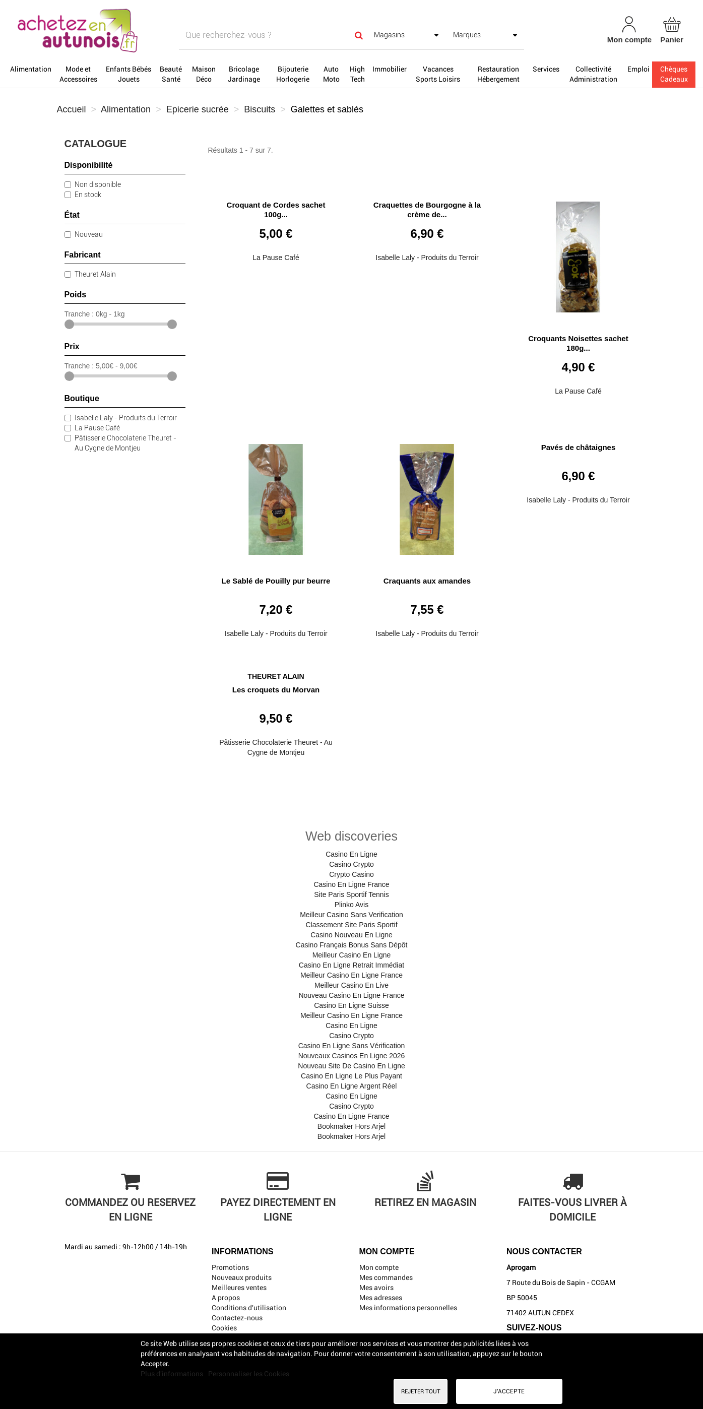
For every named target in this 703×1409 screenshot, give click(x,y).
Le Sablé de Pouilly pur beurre (276, 581)
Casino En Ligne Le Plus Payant (351, 1076)
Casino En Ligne (351, 854)
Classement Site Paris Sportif (351, 925)
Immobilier (389, 69)
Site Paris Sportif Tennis (351, 894)
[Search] (359, 35)
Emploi (638, 69)
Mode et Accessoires (78, 74)
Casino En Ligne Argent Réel (351, 1086)
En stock (88, 194)
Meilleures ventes (239, 1288)
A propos (226, 1298)
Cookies (224, 1328)
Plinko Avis (351, 905)
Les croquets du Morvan (275, 689)
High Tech (357, 74)
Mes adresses (380, 1298)
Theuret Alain (95, 274)
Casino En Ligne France (351, 884)
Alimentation (30, 69)
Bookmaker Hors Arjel (351, 1126)
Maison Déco (204, 74)
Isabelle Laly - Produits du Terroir (126, 418)
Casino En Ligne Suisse (351, 1005)
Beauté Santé (171, 74)
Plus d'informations (173, 1374)
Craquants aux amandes (427, 581)
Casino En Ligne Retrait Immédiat (351, 965)
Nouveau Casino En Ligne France (351, 995)
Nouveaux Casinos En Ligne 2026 (351, 1056)
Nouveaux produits (242, 1277)
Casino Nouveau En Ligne (351, 935)
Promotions (230, 1267)
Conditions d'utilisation (249, 1308)
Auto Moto (331, 74)
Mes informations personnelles (408, 1308)
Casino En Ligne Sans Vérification (351, 1046)
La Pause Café (97, 428)
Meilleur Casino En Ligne (351, 955)
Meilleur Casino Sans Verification (351, 915)
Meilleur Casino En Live (351, 985)
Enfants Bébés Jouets (128, 74)
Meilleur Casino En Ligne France (351, 975)
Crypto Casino (351, 874)
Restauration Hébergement (498, 74)
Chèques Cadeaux (674, 74)
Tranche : (79, 314)
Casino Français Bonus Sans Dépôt (352, 945)
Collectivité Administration (593, 74)
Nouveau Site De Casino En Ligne (351, 1066)
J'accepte (509, 1391)
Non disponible (98, 184)
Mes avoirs (376, 1288)
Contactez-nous (237, 1318)
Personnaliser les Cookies (248, 1374)
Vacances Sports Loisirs (438, 74)
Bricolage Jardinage (244, 74)
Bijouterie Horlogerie (292, 74)
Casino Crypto (351, 864)
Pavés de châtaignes (578, 447)
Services (546, 69)
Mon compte (379, 1267)
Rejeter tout (420, 1391)
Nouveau (89, 234)
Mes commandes (386, 1277)
